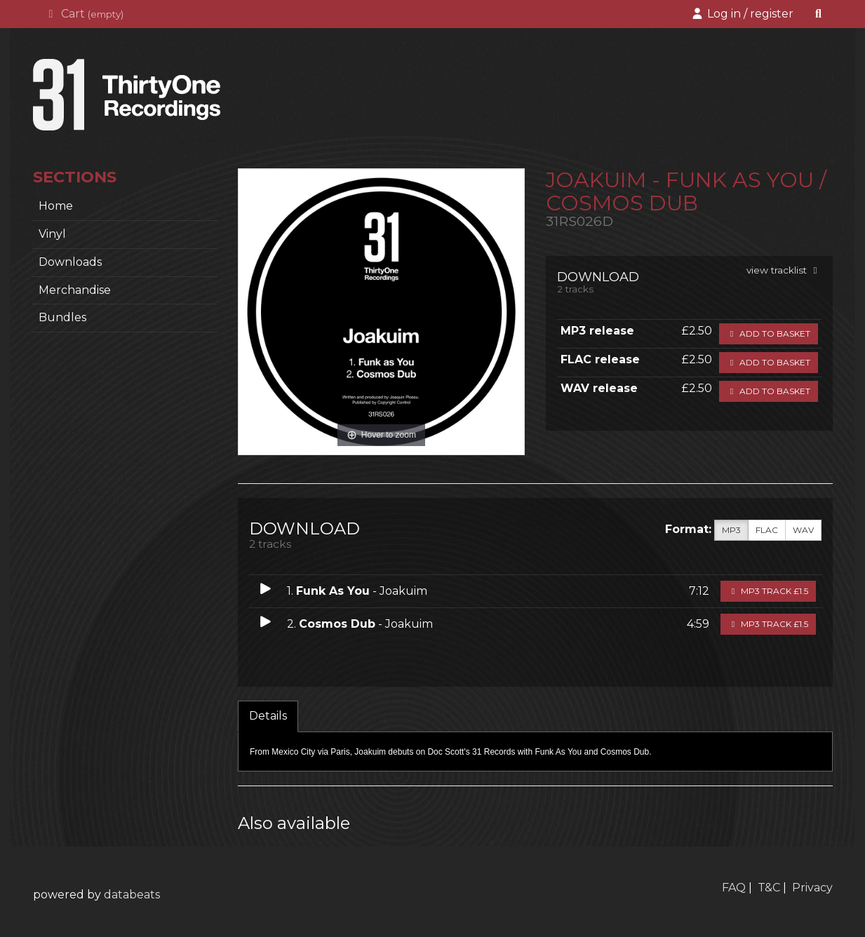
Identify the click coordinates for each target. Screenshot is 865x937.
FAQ (734, 887)
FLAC (767, 530)
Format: (688, 529)
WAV (803, 530)
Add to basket (768, 333)
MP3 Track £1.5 (768, 591)
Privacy (812, 887)
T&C (769, 887)
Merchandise (75, 290)
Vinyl (52, 234)
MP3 (731, 530)
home (56, 206)
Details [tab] (268, 715)
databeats (132, 894)
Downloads (70, 262)
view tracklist (784, 270)
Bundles (62, 317)
